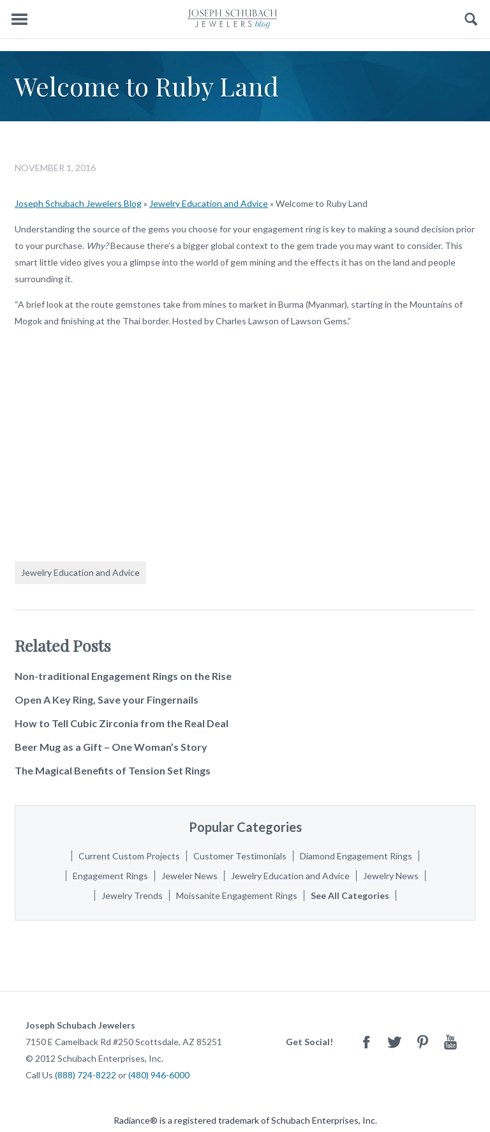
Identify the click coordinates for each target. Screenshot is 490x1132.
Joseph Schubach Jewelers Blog (78, 203)
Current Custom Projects (129, 855)
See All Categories (350, 895)
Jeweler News (189, 875)
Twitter (394, 1041)
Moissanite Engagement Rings (236, 895)
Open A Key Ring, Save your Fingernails (106, 699)
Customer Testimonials (239, 855)
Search (471, 19)
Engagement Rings (110, 875)
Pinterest (422, 1041)
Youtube (450, 1041)
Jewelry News (391, 875)
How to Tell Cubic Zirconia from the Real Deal (121, 723)
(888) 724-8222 (85, 1074)
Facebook (366, 1041)
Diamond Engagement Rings (356, 855)
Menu (19, 19)
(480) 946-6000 (158, 1074)
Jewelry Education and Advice (208, 203)
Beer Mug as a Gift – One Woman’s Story (111, 747)
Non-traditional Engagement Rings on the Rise (123, 676)
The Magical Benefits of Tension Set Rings (113, 770)
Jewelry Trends (132, 895)
